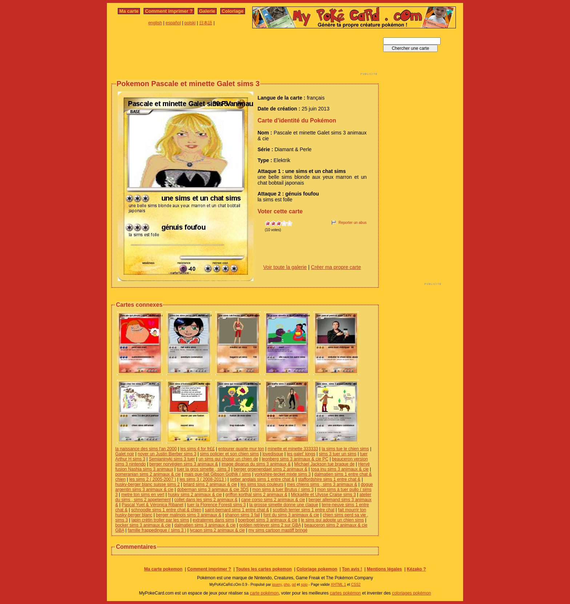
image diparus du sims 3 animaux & (255, 464)
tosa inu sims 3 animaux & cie (340, 469)
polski (190, 22)
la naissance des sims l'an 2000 (146, 448)
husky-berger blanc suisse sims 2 (147, 484)
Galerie (207, 11)
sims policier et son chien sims (229, 453)
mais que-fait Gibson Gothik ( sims (217, 474)
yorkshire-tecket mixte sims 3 (282, 474)
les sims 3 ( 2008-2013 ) (203, 479)
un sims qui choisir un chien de (228, 459)
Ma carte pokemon (163, 569)
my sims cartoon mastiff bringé (278, 530)
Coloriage (233, 11)
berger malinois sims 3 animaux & (188, 515)
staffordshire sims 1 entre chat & (329, 479)
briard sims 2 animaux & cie (210, 484)
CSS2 (356, 585)
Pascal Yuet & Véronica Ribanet (153, 504)
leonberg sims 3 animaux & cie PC (295, 459)
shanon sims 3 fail (242, 515)
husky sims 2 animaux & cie (195, 494)
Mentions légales (384, 569)
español (173, 22)
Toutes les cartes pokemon (264, 569)
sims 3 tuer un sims (337, 453)
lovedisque (272, 453)
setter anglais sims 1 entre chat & (262, 479)
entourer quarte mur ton (241, 448)
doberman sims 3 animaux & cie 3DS (213, 489)
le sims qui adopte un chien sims (332, 520)
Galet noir (124, 453)
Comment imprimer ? (169, 11)
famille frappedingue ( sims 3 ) (157, 530)
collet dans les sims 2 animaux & (206, 499)
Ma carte (129, 11)
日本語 (205, 22)
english (155, 22)
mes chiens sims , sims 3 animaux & (322, 484)
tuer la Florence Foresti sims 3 (216, 504)
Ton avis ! (352, 569)
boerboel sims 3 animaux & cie (267, 520)
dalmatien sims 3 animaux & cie (205, 525)
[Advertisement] (245, 53)
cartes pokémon (345, 593)
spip (304, 585)
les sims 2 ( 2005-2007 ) (152, 479)
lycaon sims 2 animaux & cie (217, 530)
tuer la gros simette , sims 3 (203, 469)
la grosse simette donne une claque (283, 504)
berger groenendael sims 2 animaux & (271, 469)
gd (294, 585)
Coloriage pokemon (317, 569)
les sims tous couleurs (261, 484)
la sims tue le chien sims (345, 448)
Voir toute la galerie (285, 267)
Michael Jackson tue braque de (324, 464)
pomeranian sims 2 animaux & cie (148, 474)
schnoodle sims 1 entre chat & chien (166, 509)
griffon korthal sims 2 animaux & (256, 494)
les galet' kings (301, 453)
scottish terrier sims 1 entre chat (303, 509)
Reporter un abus (352, 223)
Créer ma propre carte (336, 267)
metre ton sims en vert (142, 494)
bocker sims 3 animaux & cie (143, 525)
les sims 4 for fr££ (197, 448)
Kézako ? (416, 569)
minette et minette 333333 (293, 448)
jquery (277, 585)
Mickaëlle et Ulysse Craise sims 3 (323, 494)
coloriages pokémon (411, 593)
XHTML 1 (338, 585)
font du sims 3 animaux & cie (291, 515)
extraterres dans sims (213, 520)
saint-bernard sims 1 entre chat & (237, 509)
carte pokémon (264, 593)
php (287, 585)
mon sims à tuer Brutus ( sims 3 (283, 489)
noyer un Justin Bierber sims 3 (167, 453)
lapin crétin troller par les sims (160, 520)
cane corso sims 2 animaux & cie (273, 499)
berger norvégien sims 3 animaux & (183, 464)
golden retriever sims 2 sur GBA (270, 525)
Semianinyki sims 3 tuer (172, 459)
